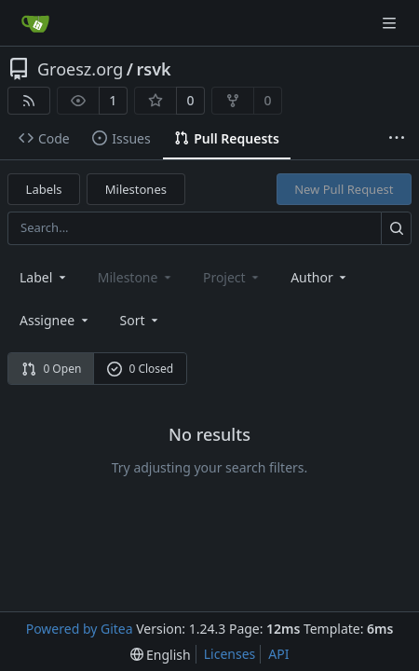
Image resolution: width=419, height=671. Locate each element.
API (278, 654)
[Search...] (396, 228)
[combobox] (44, 277)
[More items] (397, 138)
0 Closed (140, 369)
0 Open (51, 369)
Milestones (136, 189)
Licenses (230, 654)
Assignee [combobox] (55, 320)
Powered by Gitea (79, 628)
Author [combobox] (320, 277)
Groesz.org (80, 69)
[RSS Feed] (28, 101)
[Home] (35, 23)
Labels (44, 189)
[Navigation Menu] (391, 22)
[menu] (141, 320)
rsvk (154, 69)
